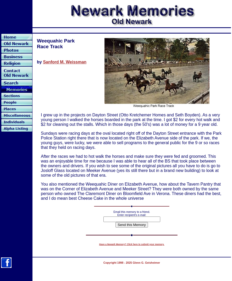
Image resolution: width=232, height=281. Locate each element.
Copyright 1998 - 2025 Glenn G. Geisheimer (131, 262)
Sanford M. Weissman (64, 62)
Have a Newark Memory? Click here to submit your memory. (131, 244)
